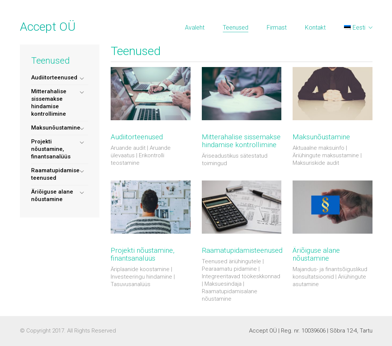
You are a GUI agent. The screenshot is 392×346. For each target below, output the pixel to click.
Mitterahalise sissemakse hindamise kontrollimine (48, 102)
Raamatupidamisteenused (242, 251)
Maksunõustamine (55, 127)
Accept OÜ (48, 26)
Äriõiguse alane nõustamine (52, 195)
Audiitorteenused (54, 77)
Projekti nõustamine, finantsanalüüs (51, 149)
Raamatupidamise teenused (55, 174)
